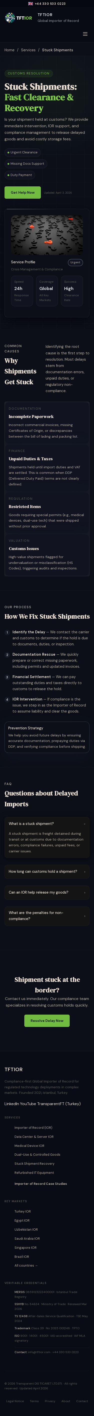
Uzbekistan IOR (26, 1229)
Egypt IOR (22, 1220)
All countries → (26, 1265)
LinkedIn (12, 1103)
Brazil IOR (22, 1257)
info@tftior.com (39, 1352)
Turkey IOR (23, 1211)
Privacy (50, 1401)
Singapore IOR (26, 1247)
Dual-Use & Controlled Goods (37, 1154)
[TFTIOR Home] (42, 18)
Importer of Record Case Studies (41, 1184)
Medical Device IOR (29, 1146)
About (65, 1401)
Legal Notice (15, 1401)
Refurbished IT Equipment (34, 1173)
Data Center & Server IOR (34, 1137)
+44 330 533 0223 (65, 1352)
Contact (82, 1401)
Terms (34, 1401)
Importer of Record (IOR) (33, 1128)
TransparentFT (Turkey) (59, 1103)
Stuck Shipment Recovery (34, 1163)
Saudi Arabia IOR (27, 1238)
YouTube (28, 1103)
